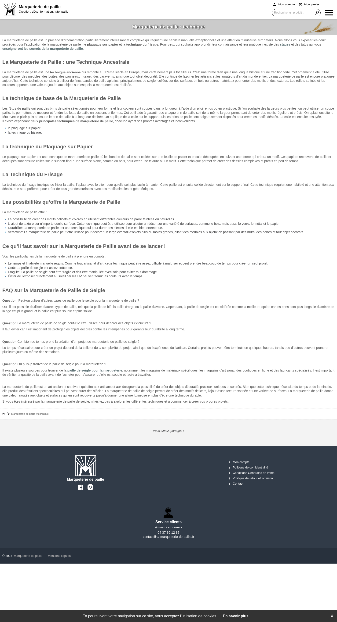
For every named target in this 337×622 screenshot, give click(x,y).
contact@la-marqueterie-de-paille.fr (168, 537)
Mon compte (241, 462)
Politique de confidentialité (250, 467)
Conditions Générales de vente (254, 473)
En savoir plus (235, 616)
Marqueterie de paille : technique (30, 413)
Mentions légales (59, 556)
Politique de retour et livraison (253, 478)
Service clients (168, 522)
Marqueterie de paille (28, 556)
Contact (238, 483)
